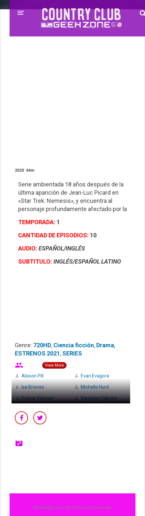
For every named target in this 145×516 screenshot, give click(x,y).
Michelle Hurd (95, 387)
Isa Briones (32, 387)
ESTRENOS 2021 (37, 353)
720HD (42, 345)
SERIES (72, 353)
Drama (105, 345)
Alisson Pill (32, 375)
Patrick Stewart (37, 398)
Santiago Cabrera (99, 398)
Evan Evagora (95, 375)
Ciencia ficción (73, 345)
